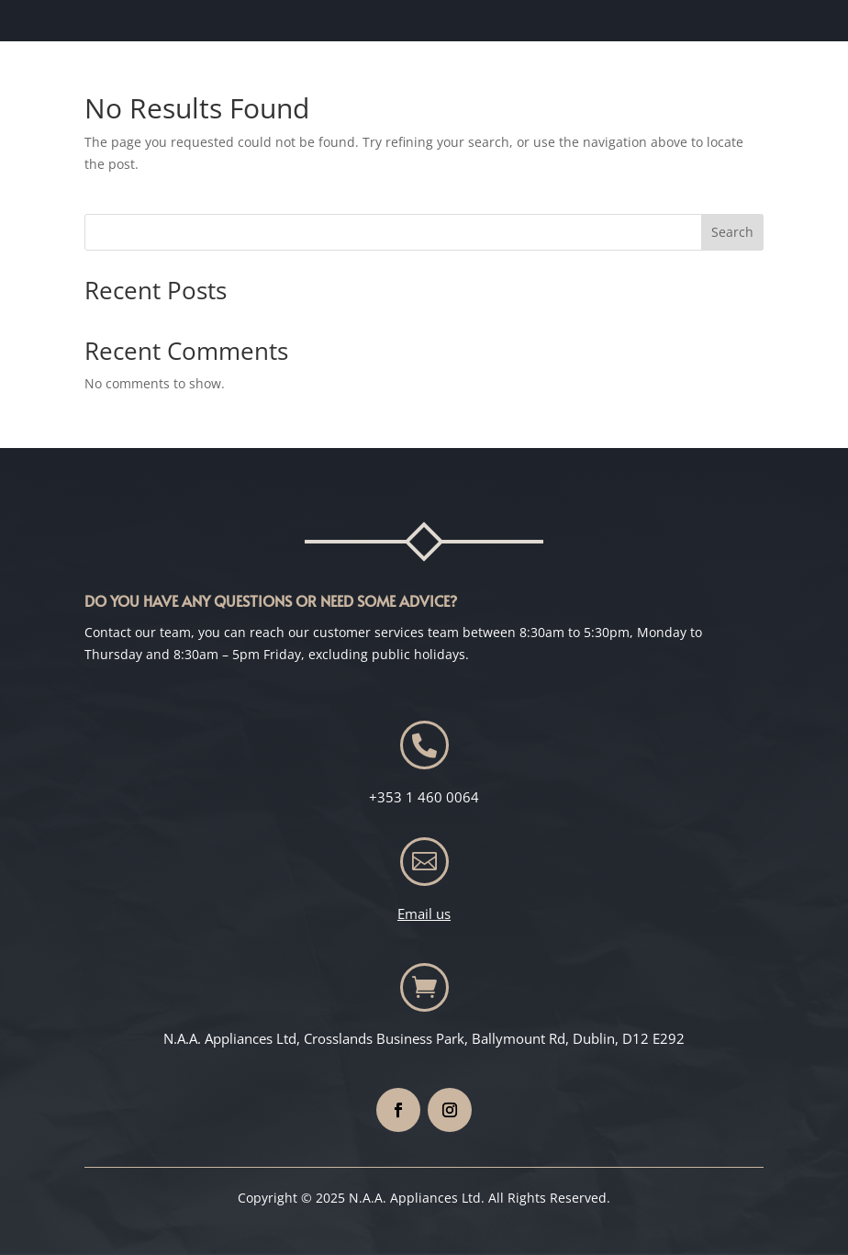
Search (732, 232)
